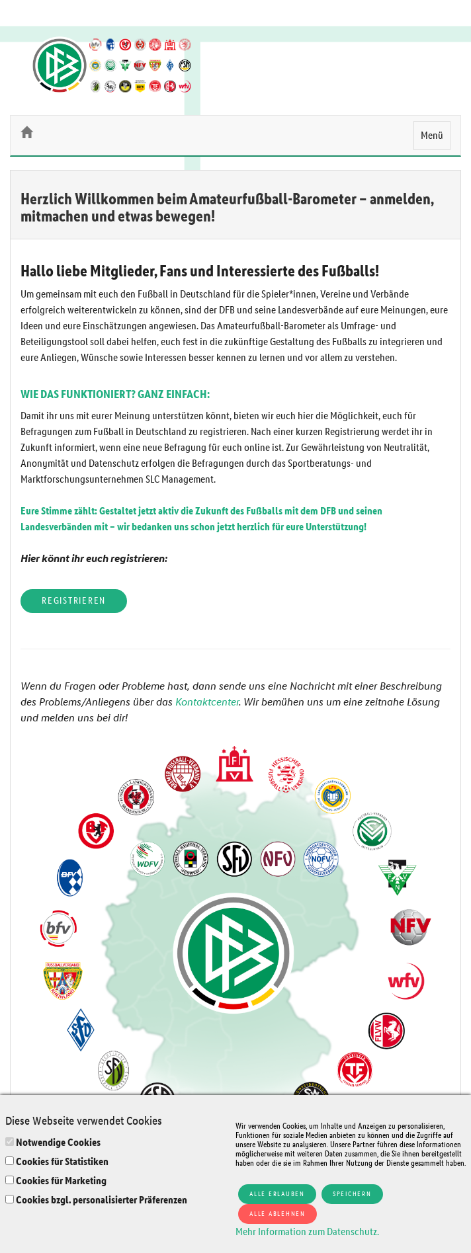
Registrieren (74, 600)
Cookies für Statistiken (62, 1161)
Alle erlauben (277, 1194)
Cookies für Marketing (61, 1180)
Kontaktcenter (207, 702)
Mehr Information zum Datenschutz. (307, 1231)
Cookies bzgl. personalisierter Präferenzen (101, 1199)
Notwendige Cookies (58, 1142)
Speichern (352, 1194)
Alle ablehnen (277, 1213)
